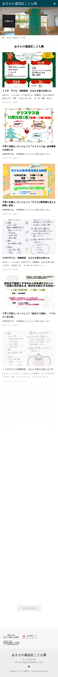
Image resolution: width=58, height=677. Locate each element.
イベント (16, 381)
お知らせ (16, 158)
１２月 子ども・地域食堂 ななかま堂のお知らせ (26, 91)
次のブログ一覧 (29, 608)
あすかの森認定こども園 (19, 3)
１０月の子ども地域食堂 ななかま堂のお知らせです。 (29, 369)
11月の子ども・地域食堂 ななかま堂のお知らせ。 (27, 258)
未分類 (15, 102)
